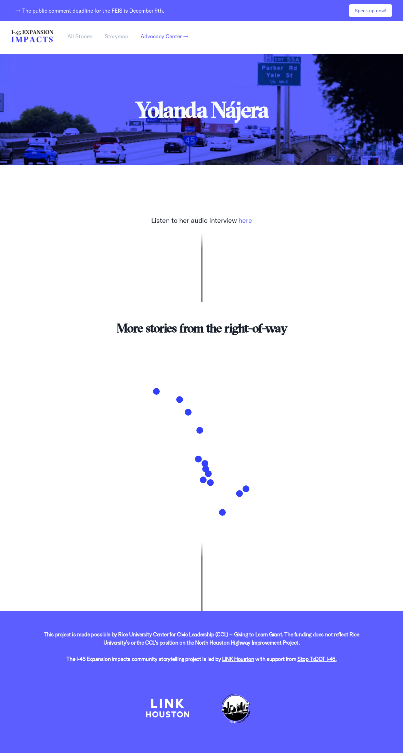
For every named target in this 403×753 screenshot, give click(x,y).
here (245, 220)
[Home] (32, 36)
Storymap (116, 36)
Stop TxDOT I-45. (317, 659)
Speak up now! (370, 11)
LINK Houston (238, 659)
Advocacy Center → (165, 36)
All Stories (79, 36)
